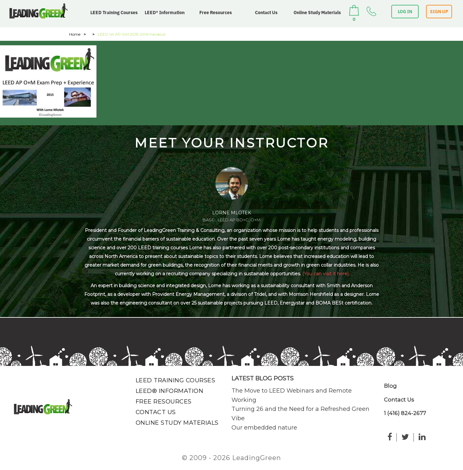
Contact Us (266, 12)
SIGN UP (439, 11)
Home (74, 34)
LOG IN (405, 11)
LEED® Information (165, 12)
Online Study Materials (317, 12)
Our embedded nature (264, 427)
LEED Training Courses (114, 12)
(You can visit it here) (325, 274)
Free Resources (215, 12)
